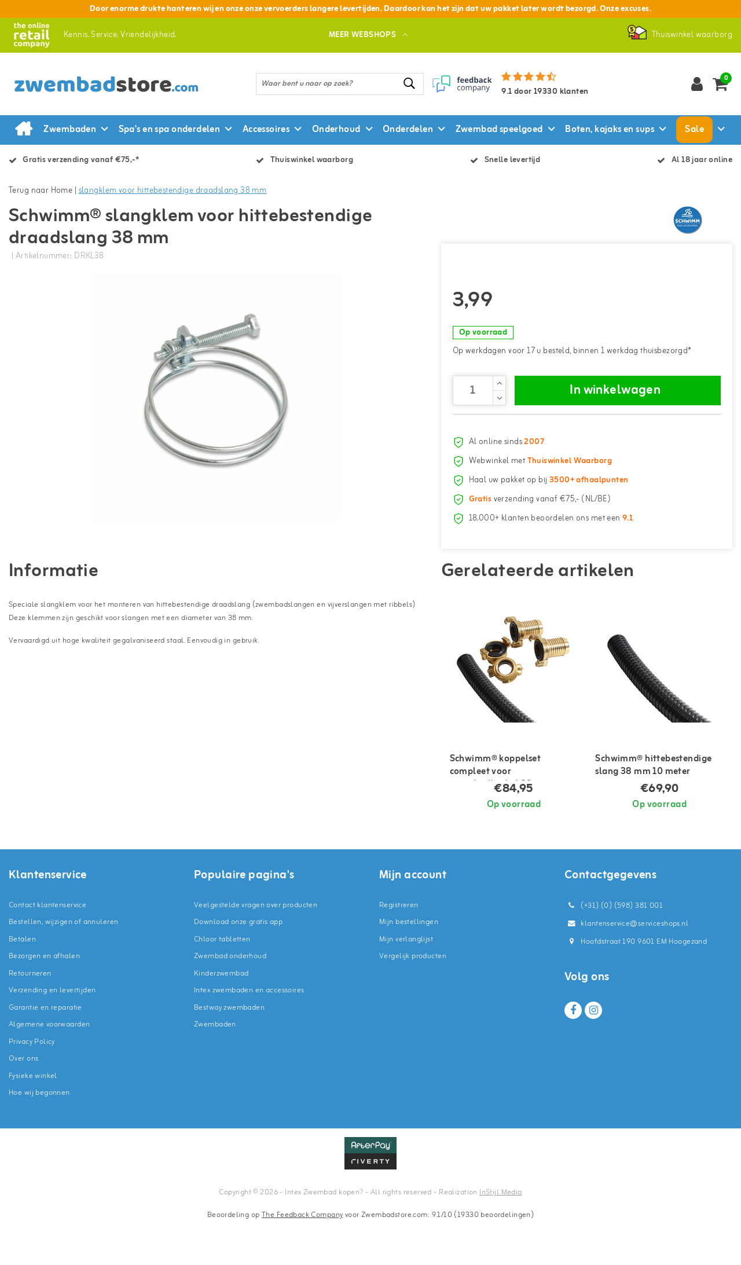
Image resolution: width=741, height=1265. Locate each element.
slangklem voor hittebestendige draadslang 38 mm (173, 190)
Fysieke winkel (33, 1117)
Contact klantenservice (47, 946)
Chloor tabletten (222, 980)
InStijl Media (500, 1233)
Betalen (22, 980)
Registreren (399, 946)
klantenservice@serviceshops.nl (626, 965)
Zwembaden (215, 1065)
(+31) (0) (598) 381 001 (613, 947)
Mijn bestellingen (408, 963)
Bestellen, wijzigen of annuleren (63, 963)
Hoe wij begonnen (39, 1134)
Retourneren (30, 1015)
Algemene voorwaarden (49, 1065)
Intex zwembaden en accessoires (249, 1031)
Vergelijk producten (412, 997)
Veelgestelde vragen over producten (255, 946)
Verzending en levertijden (52, 1031)
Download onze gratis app (238, 963)
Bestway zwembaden (229, 1049)
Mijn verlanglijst (406, 980)
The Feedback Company (302, 1256)
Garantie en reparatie (45, 1049)
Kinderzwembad (221, 1015)
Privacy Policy (32, 1083)
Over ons (23, 1100)
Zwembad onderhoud (230, 997)
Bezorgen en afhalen (44, 997)
